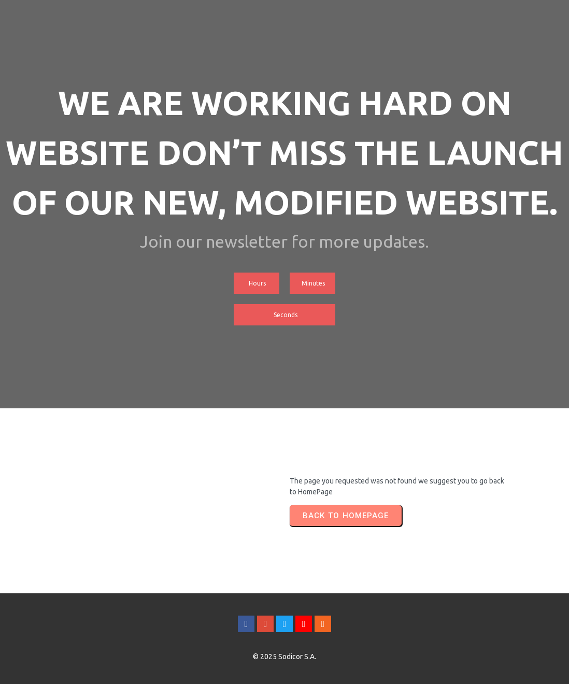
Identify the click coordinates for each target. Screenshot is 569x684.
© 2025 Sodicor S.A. (284, 656)
